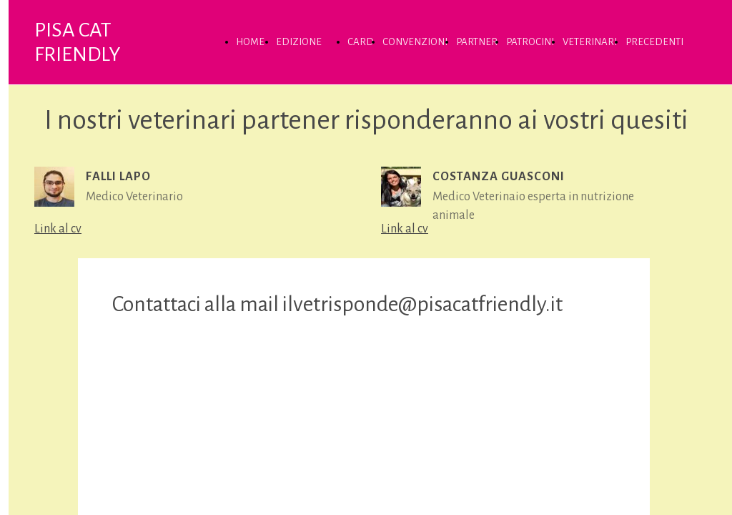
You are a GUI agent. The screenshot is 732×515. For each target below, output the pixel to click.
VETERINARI (590, 41)
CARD (360, 41)
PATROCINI (530, 41)
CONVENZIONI (414, 41)
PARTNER (477, 41)
